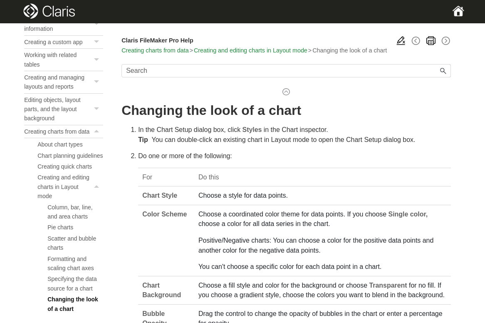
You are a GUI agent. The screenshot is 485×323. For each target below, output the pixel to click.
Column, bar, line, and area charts (69, 229)
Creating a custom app (63, 59)
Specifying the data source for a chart (72, 300)
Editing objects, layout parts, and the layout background (63, 126)
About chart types (59, 161)
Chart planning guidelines (70, 172)
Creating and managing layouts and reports (63, 99)
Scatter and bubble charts (71, 260)
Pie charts (60, 244)
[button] (97, 23)
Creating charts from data (63, 148)
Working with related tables (63, 77)
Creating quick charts (64, 183)
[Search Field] (286, 70)
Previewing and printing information (63, 41)
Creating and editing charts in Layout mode (70, 204)
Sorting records (63, 23)
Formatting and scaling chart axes (70, 280)
